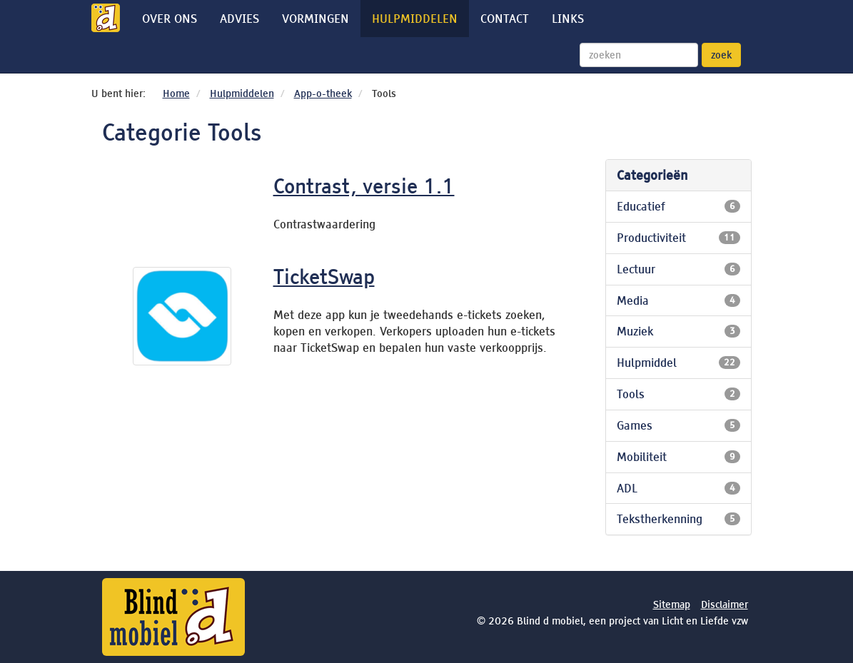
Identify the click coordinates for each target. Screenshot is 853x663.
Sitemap (671, 604)
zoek (721, 55)
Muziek (678, 331)
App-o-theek (323, 93)
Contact (504, 18)
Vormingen (315, 18)
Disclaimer (724, 604)
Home (176, 93)
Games (678, 425)
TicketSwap (324, 277)
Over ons (169, 18)
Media (678, 300)
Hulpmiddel (678, 362)
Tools (678, 394)
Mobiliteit (678, 457)
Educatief (678, 206)
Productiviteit (678, 238)
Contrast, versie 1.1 (364, 186)
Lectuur (678, 269)
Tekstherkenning (678, 519)
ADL (678, 488)
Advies (239, 18)
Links (568, 18)
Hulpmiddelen (415, 18)
